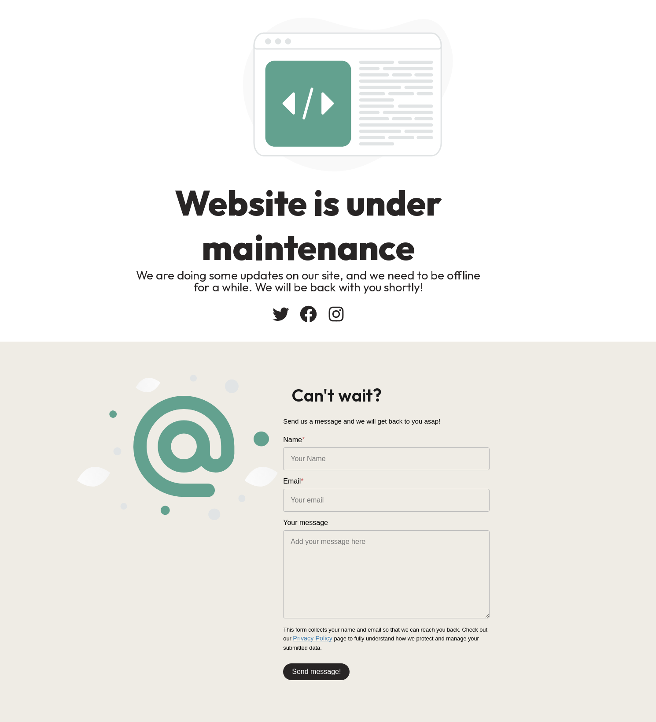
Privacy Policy (561, 632)
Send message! (361, 664)
